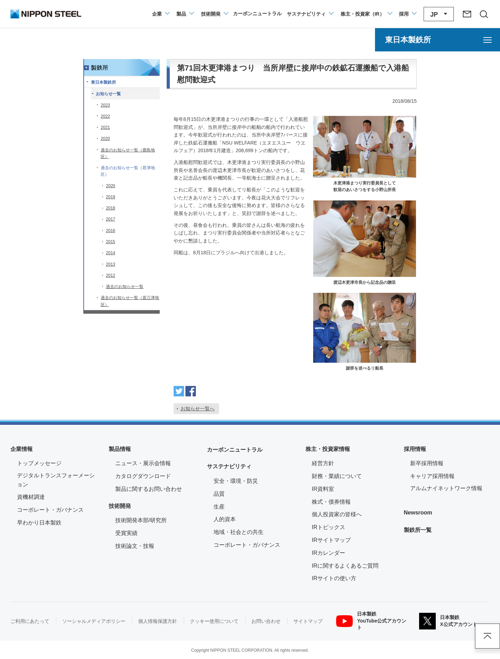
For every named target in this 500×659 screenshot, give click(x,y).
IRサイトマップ (331, 540)
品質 (219, 494)
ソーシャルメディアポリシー (93, 621)
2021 (105, 127)
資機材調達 (31, 497)
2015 (110, 241)
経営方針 (323, 463)
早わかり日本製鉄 (39, 523)
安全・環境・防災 (236, 481)
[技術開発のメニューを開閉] (214, 14)
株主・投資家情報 (328, 449)
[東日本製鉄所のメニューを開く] (437, 39)
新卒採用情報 (426, 463)
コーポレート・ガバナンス (50, 510)
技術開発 (120, 506)
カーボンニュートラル (234, 450)
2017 (110, 219)
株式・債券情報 (331, 502)
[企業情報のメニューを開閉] (160, 14)
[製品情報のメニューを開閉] (184, 14)
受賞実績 (126, 533)
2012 (110, 275)
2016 (110, 230)
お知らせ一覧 (108, 93)
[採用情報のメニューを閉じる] (407, 14)
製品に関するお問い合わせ (148, 489)
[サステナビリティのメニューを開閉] (310, 14)
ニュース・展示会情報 (143, 463)
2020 (105, 138)
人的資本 (225, 519)
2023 (105, 105)
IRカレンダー (328, 553)
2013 (110, 264)
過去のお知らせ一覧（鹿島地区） (128, 153)
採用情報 (415, 449)
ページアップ (487, 636)
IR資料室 (323, 489)
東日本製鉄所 (103, 82)
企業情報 (21, 449)
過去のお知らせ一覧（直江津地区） (130, 301)
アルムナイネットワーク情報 (450, 487)
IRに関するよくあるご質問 (345, 566)
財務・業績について (337, 476)
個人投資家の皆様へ (337, 514)
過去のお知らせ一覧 (124, 286)
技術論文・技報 (134, 546)
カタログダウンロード (143, 476)
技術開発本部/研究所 (141, 520)
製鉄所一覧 (418, 530)
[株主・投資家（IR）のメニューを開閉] (366, 14)
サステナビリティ (229, 466)
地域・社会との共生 (239, 532)
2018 (110, 208)
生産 (219, 507)
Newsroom (418, 513)
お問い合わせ (266, 621)
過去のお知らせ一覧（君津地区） (128, 171)
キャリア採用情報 (432, 476)
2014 (110, 252)
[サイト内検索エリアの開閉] (483, 14)
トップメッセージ (39, 463)
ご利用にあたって (29, 621)
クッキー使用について (214, 621)
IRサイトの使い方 (334, 578)
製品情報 (120, 449)
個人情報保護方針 (157, 621)
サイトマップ (308, 621)
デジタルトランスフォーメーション (56, 479)
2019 (110, 197)
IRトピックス (328, 527)
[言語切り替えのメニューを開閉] (439, 14)
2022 (105, 116)
